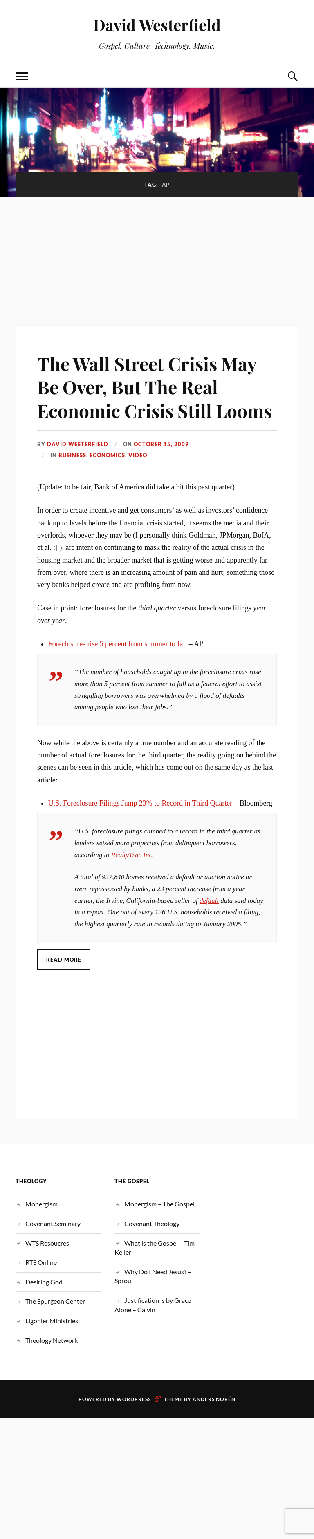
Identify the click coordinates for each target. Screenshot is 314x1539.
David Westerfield (157, 24)
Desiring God (44, 1282)
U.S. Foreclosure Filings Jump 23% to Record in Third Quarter (140, 803)
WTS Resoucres (47, 1243)
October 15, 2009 (161, 444)
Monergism (41, 1204)
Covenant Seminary (53, 1223)
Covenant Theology (151, 1223)
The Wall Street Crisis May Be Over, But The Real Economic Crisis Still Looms (154, 386)
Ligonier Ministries (51, 1321)
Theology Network (51, 1340)
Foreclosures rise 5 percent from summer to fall (117, 644)
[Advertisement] (157, 257)
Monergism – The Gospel (159, 1204)
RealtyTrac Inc (131, 855)
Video (137, 455)
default (209, 901)
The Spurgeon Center (55, 1301)
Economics (107, 455)
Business (72, 455)
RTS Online (41, 1262)
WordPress (134, 1399)
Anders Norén (214, 1399)
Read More (63, 959)
